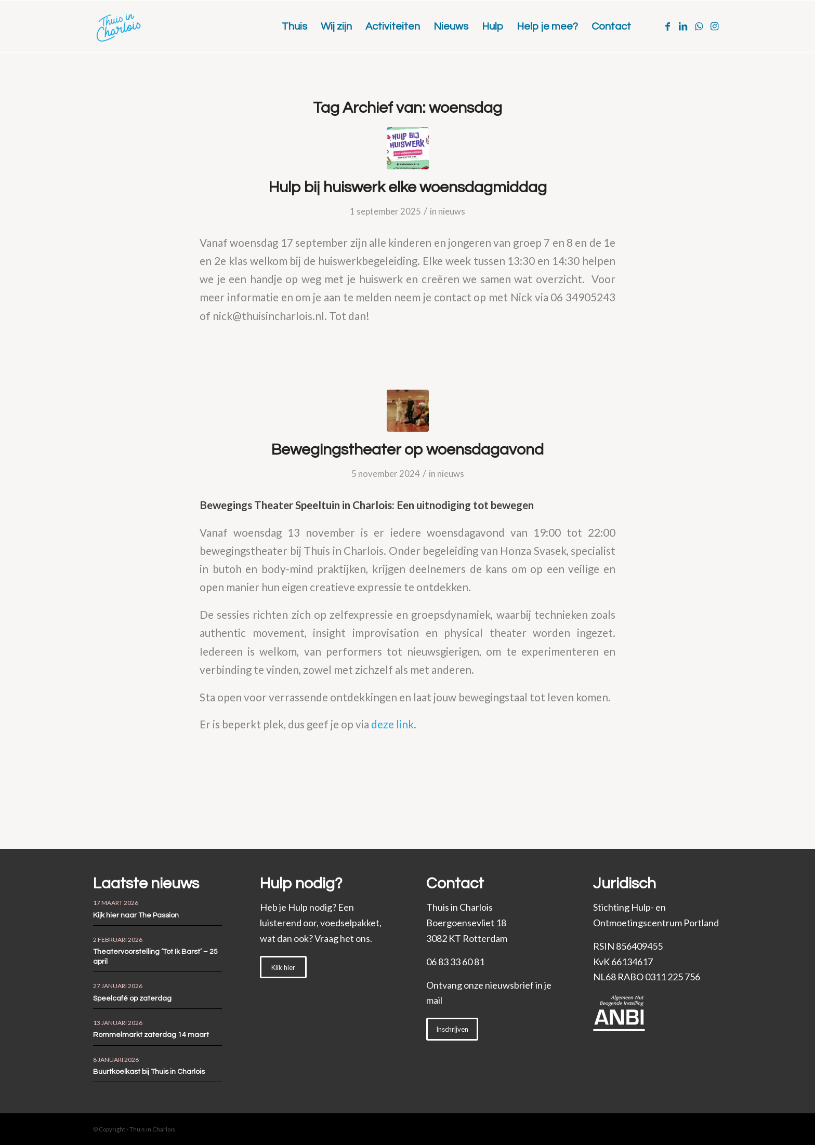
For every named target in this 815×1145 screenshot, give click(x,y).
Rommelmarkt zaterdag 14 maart (151, 1035)
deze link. (393, 724)
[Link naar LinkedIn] (683, 26)
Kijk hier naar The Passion (136, 915)
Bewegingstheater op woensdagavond (407, 450)
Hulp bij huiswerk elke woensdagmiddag (408, 187)
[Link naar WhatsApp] (698, 26)
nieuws (451, 211)
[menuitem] (294, 26)
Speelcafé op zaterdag (132, 998)
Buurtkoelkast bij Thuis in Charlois (149, 1071)
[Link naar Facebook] (667, 26)
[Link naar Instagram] (714, 26)
